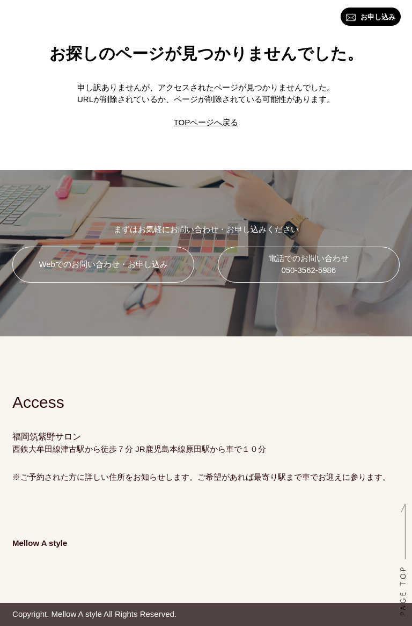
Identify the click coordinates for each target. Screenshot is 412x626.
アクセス (318, 18)
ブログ (229, 18)
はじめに (42, 18)
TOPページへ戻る (206, 122)
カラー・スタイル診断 (93, 18)
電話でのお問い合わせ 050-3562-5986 (308, 264)
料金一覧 (192, 18)
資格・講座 (152, 18)
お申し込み (370, 17)
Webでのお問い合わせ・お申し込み (103, 264)
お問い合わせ (271, 18)
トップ (9, 22)
